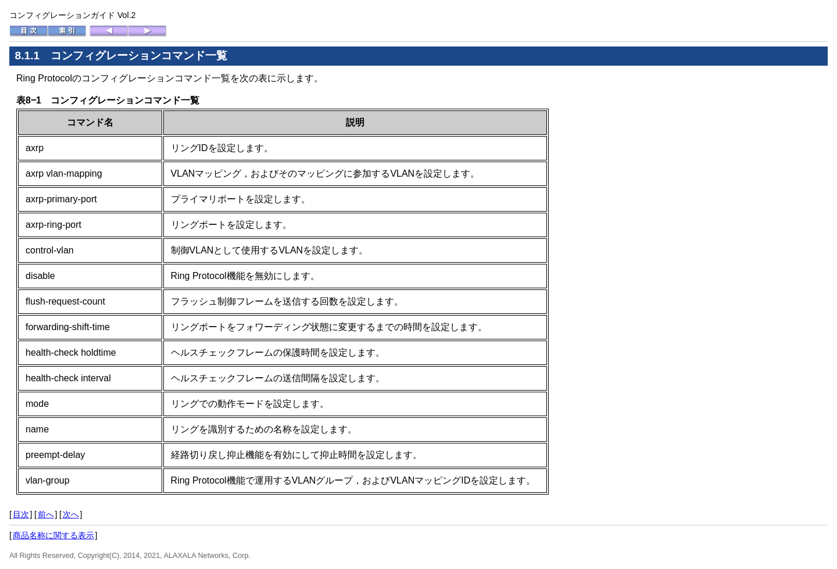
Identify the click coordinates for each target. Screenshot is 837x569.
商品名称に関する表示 (53, 535)
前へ (46, 514)
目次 (21, 514)
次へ (71, 514)
